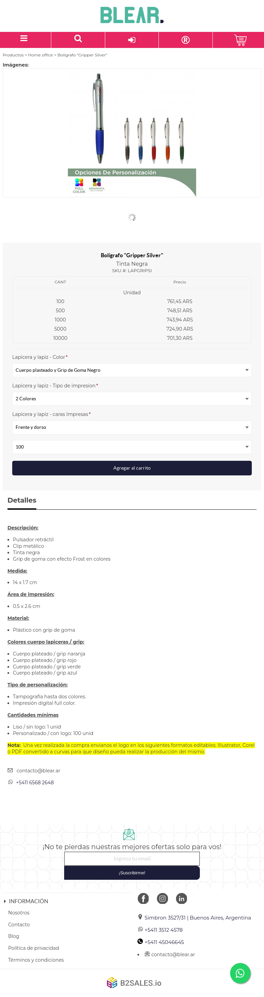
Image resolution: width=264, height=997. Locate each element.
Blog (13, 936)
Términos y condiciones (36, 960)
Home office (40, 54)
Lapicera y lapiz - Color (40, 357)
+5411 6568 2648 (35, 783)
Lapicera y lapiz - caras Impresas (51, 414)
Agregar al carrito (132, 468)
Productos (13, 54)
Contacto (19, 925)
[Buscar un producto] (78, 40)
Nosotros (19, 913)
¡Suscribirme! (132, 872)
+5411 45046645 (160, 942)
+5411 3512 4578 (160, 930)
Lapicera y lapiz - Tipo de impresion (55, 386)
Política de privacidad (33, 948)
